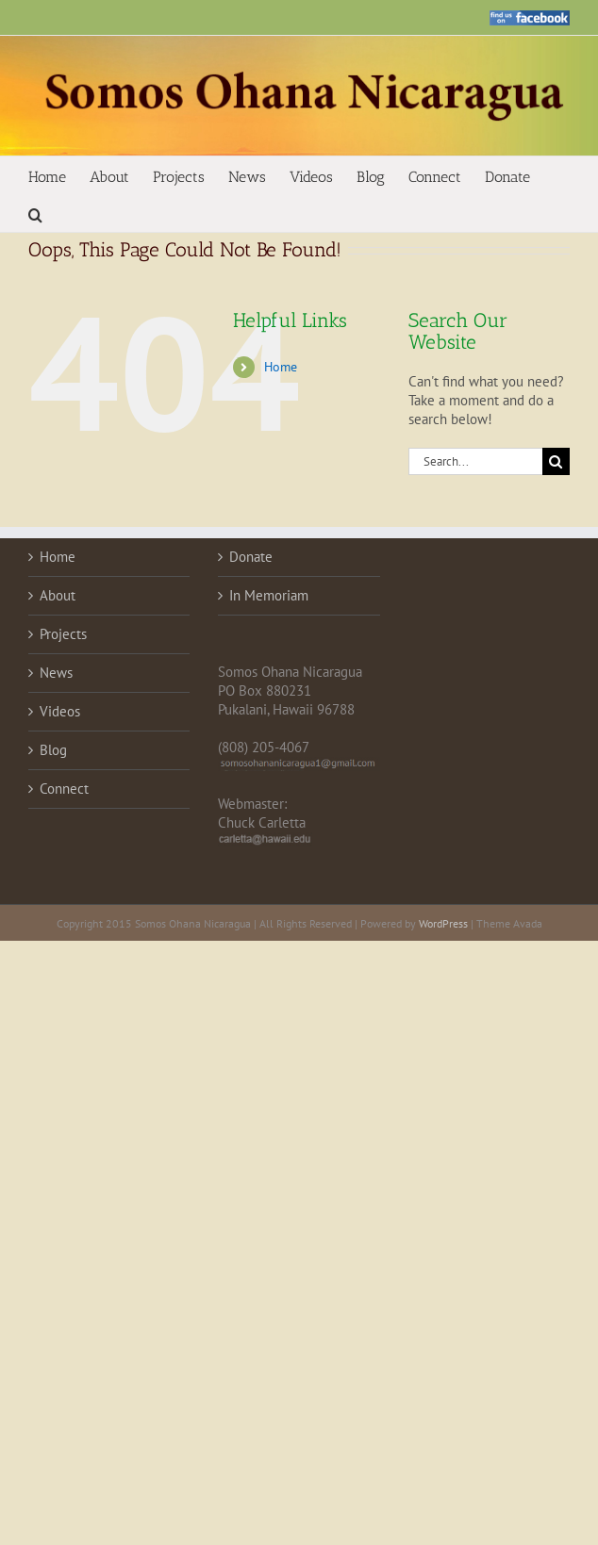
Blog (53, 750)
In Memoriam (268, 595)
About (57, 595)
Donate (251, 557)
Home (280, 366)
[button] (35, 213)
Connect (64, 788)
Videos (60, 711)
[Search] (556, 461)
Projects (63, 634)
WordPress (443, 923)
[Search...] (475, 461)
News (56, 673)
